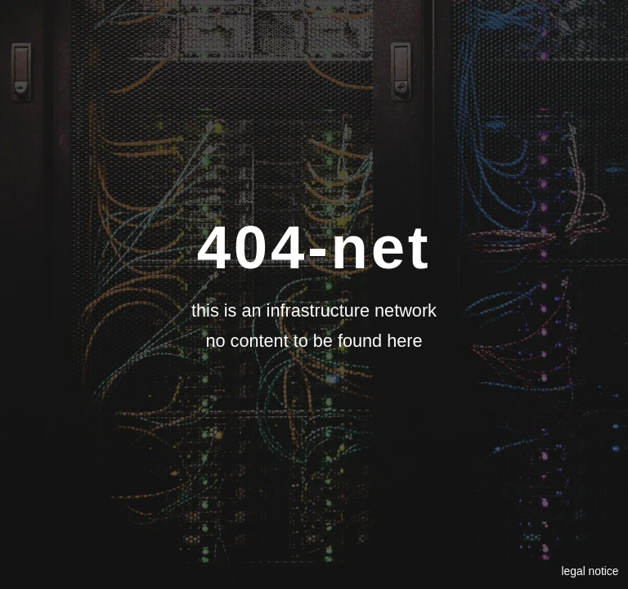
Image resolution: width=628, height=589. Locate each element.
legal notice (590, 571)
